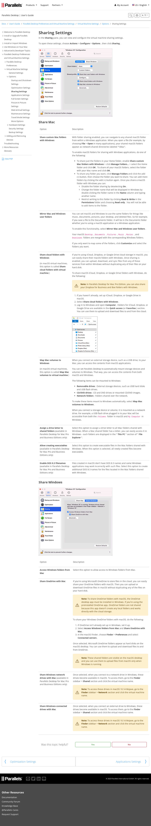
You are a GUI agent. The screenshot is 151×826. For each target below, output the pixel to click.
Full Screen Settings (19, 99)
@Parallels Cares (10, 810)
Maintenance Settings (20, 113)
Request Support (10, 814)
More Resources (11, 147)
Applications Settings (20, 95)
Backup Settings (16, 132)
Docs (4, 24)
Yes (93, 744)
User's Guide (14, 24)
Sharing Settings (19, 91)
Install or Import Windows (15, 43)
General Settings (16, 73)
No (129, 744)
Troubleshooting (11, 143)
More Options (17, 121)
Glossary (8, 151)
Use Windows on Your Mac (15, 47)
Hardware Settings (17, 125)
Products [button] (30, 5)
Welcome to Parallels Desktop (17, 32)
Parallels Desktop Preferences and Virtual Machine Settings (48, 24)
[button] (140, 5)
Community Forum (11, 801)
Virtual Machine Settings (88, 24)
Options (105, 24)
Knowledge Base (10, 805)
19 (144, 15)
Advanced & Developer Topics (17, 50)
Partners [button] (56, 5)
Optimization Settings (20, 88)
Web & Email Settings (20, 110)
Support (45, 5)
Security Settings (16, 128)
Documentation (9, 797)
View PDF (7, 159)
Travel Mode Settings (20, 117)
